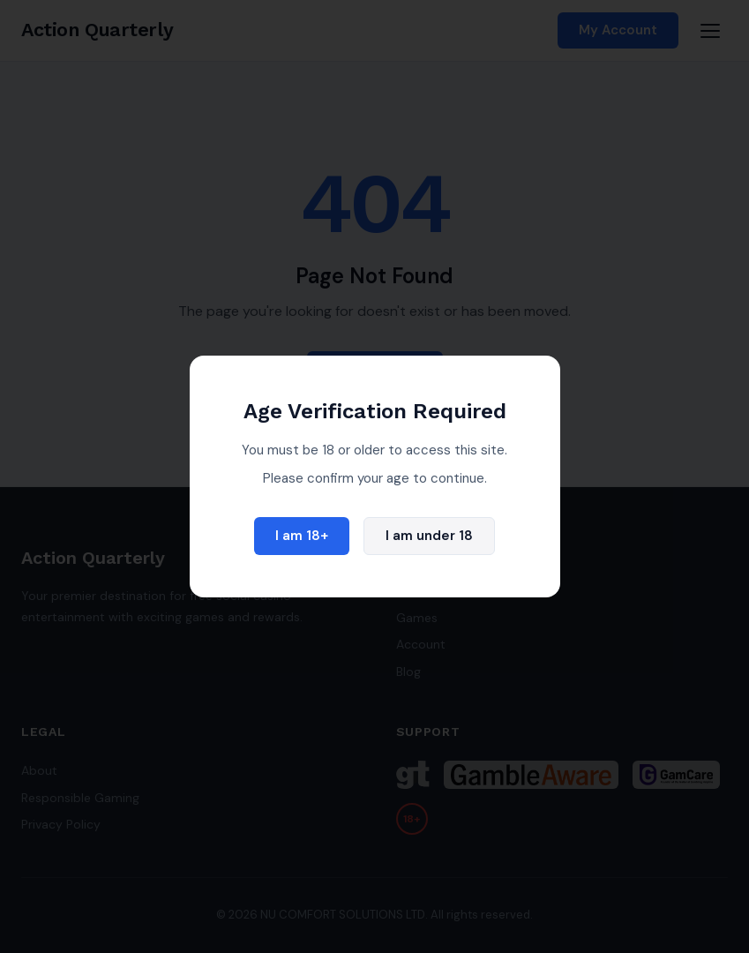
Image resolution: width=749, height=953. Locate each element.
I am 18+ (301, 535)
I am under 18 (429, 535)
